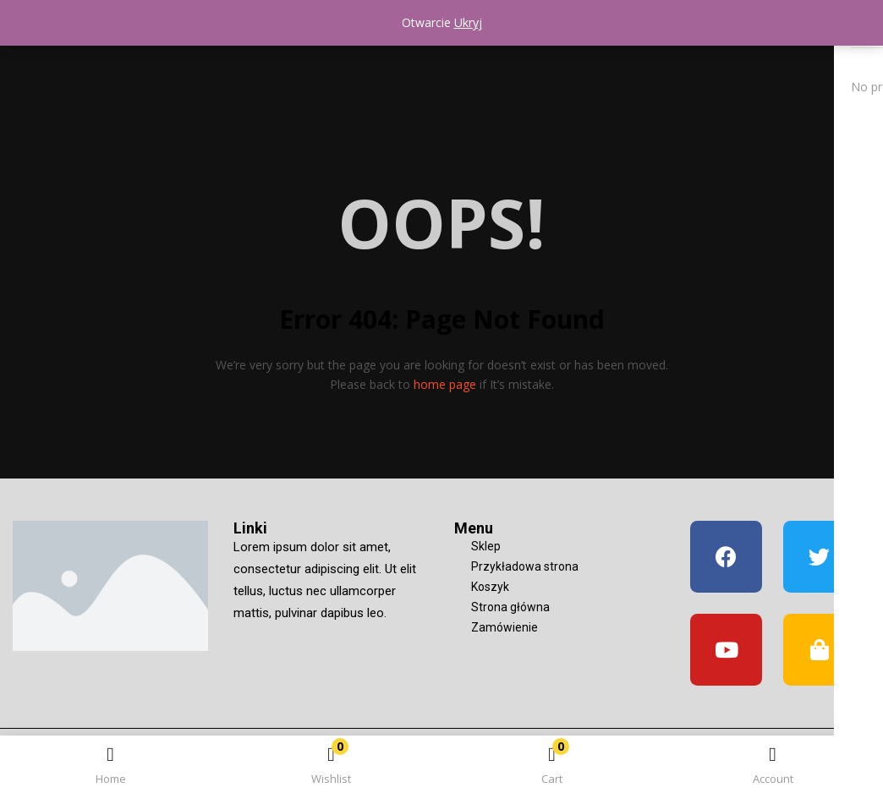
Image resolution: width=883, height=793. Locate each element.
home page (445, 384)
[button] (552, 767)
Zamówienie (504, 627)
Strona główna (510, 607)
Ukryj (468, 22)
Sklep (486, 546)
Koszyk (490, 586)
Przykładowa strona (525, 566)
